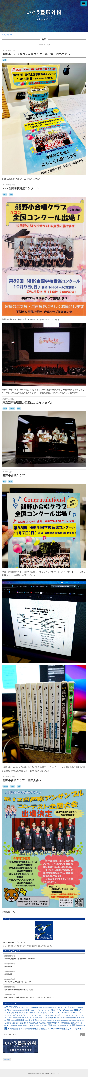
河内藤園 (35, 1023)
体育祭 (45, 1018)
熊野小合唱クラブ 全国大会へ (22, 780)
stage (48, 44)
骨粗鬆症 (34, 1029)
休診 (40, 1018)
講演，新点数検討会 (59, 1025)
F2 (10, 1010)
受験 (8, 1020)
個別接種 (52, 1017)
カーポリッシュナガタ (69, 1013)
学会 (37, 1020)
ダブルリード (25, 1015)
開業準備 (76, 1025)
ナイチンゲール (35, 1015)
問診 (26, 1020)
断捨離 (68, 1020)
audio (19, 1007)
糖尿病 (20, 1025)
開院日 (82, 1025)
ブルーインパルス (56, 1015)
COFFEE (73, 1007)
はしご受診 (29, 1013)
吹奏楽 (21, 1020)
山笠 (41, 1020)
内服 (58, 1018)
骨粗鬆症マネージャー (49, 1029)
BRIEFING (46, 1007)
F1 (8, 1010)
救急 (48, 1020)
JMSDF (26, 1010)
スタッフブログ (44, 19)
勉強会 (73, 1017)
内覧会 (62, 1018)
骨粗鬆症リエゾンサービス (72, 1029)
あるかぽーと (13, 1012)
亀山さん (31, 1017)
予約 (37, 1018)
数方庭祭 (53, 1020)
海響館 (64, 1023)
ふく (35, 1013)
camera (53, 1007)
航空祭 (36, 1025)
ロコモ (9, 1018)
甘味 (9, 1025)
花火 (46, 1025)
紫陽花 (25, 1025)
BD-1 (24, 1007)
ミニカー (72, 1015)
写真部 (67, 1018)
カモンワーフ (56, 1012)
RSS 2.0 (7, 1059)
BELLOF (29, 1007)
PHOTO (60, 1009)
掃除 (44, 1020)
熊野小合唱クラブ (13, 475)
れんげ (40, 1013)
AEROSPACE (10, 1007)
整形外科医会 (61, 1020)
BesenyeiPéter (37, 1007)
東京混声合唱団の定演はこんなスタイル (27, 402)
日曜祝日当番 (10, 1023)
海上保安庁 (42, 1023)
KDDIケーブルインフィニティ (41, 1010)
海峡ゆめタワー (54, 1023)
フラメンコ (45, 1015)
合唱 (44, 39)
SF (72, 1010)
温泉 (68, 1023)
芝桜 (42, 1025)
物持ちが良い (75, 1023)
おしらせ (22, 1013)
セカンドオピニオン (13, 1015)
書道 (22, 1023)
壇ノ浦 (31, 1020)
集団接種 (14, 1029)
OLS (53, 1010)
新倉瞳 (73, 1020)
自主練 (30, 1025)
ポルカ (66, 1015)
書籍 (18, 1023)
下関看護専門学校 (19, 1018)
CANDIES (60, 1007)
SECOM (68, 1010)
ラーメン (79, 1015)
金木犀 (69, 1025)
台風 (12, 1020)
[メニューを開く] (83, 3)
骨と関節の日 (25, 1029)
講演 (50, 1025)
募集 (78, 1018)
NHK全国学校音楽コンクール (20, 188)
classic (41, 44)
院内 (6, 1028)
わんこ (46, 1012)
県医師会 (14, 1025)
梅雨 (30, 1023)
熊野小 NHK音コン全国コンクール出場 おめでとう (36, 54)
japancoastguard (17, 1010)
